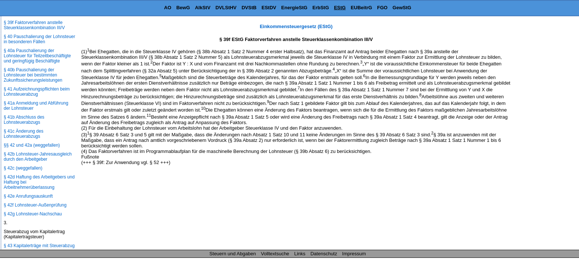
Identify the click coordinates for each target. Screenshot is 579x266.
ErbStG (320, 7)
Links (299, 253)
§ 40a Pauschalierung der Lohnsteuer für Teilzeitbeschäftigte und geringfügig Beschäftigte (37, 56)
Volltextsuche (275, 253)
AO (167, 7)
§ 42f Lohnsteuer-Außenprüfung (35, 205)
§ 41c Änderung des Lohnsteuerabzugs (23, 134)
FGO (382, 7)
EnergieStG (294, 7)
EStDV (268, 7)
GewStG (402, 7)
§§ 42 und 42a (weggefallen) (32, 145)
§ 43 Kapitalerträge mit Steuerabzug (39, 245)
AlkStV (202, 7)
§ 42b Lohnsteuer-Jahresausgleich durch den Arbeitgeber (38, 156)
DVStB (248, 7)
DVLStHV (225, 7)
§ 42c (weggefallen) (23, 168)
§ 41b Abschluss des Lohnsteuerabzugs (24, 120)
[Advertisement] (542, 134)
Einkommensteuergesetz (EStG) (296, 26)
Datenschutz (324, 253)
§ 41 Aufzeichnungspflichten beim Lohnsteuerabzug (37, 91)
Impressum (354, 253)
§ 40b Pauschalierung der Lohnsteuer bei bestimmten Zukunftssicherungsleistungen (33, 75)
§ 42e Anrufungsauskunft (28, 196)
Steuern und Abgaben (232, 253)
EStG (340, 7)
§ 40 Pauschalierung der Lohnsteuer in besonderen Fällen (39, 39)
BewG (183, 7)
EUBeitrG (361, 7)
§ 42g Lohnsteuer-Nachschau (33, 213)
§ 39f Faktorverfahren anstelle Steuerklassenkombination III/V (34, 25)
